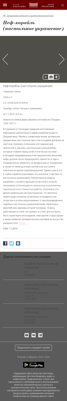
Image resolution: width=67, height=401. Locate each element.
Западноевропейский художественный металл (30, 15)
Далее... (23, 223)
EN (62, 5)
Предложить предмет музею (33, 347)
